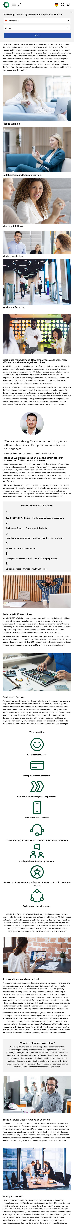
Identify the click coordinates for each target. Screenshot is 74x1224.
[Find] (19, 4)
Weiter (37, 35)
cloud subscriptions (23, 491)
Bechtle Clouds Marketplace (43, 1005)
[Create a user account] (62, 5)
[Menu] (13, 4)
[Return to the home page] (6, 4)
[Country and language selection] (56, 5)
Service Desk (57, 1126)
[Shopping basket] (68, 4)
